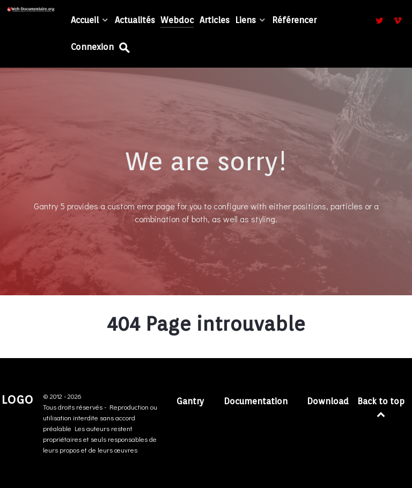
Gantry (190, 401)
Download (328, 401)
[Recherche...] (125, 47)
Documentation (256, 401)
